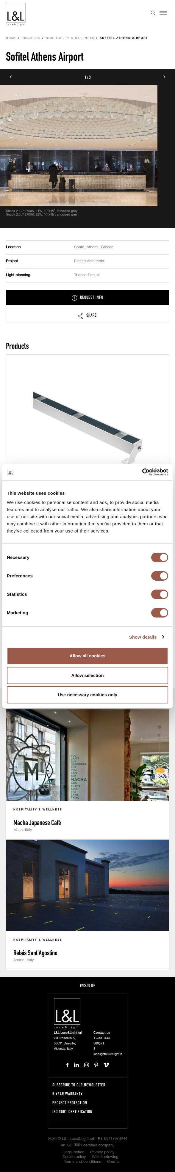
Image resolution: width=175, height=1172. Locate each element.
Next (163, 77)
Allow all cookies (88, 655)
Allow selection (87, 675)
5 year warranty (67, 1093)
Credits (113, 1162)
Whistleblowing (105, 1157)
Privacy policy (102, 1152)
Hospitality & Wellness (70, 38)
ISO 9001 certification (72, 1111)
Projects (31, 38)
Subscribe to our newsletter (78, 1085)
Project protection (69, 1102)
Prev (11, 77)
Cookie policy (74, 1157)
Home (11, 38)
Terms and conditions (82, 1162)
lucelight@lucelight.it (107, 1054)
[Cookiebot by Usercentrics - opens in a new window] (142, 472)
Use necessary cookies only (87, 694)
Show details (143, 637)
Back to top (87, 985)
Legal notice (73, 1152)
